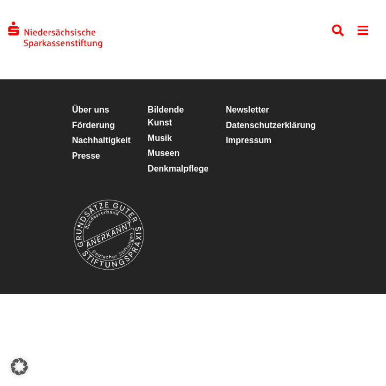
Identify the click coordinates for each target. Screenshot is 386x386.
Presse (86, 155)
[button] (19, 366)
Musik (160, 138)
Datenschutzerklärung (271, 125)
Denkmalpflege (178, 168)
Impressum (248, 140)
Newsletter (247, 109)
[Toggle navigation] (362, 32)
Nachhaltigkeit (101, 140)
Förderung (93, 125)
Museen (164, 153)
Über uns (90, 109)
